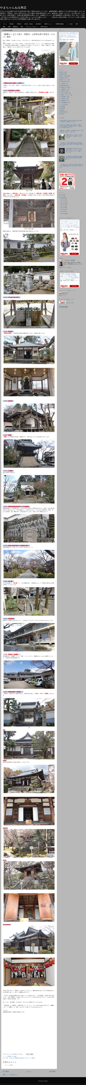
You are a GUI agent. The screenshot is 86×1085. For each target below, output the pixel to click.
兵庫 (9, 26)
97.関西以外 (62, 112)
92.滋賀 (14, 1056)
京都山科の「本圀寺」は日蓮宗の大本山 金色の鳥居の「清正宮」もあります (71, 131)
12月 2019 (63, 198)
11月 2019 (63, 201)
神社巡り (11, 24)
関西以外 (15, 26)
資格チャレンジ (48, 24)
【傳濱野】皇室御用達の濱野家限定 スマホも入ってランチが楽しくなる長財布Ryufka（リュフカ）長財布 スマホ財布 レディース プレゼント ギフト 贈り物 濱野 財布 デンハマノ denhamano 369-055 (69, 276)
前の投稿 (52, 1071)
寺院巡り (19, 24)
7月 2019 (62, 209)
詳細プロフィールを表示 (65, 267)
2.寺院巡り (9, 1056)
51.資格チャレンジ (63, 79)
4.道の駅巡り (62, 77)
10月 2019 (63, 203)
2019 (62, 197)
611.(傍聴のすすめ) (63, 87)
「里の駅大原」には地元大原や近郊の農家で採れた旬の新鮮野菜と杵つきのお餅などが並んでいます (71, 166)
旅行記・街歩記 (29, 24)
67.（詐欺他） (62, 98)
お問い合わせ (44, 26)
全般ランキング (62, 295)
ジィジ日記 (70, 24)
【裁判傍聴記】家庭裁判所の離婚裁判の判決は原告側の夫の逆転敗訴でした (73, 158)
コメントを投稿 (9, 1065)
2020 (62, 195)
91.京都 (61, 106)
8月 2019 (62, 207)
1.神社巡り (61, 72)
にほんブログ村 (66, 302)
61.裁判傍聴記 (62, 85)
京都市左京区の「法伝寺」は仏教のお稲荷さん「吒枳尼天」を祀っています (73, 136)
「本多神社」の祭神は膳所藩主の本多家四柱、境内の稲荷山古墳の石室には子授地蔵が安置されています (71, 144)
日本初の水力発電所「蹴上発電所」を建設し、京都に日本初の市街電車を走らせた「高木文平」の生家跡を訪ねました (71, 126)
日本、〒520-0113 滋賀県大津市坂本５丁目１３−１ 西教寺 (20, 1058)
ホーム (5, 24)
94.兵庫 (61, 110)
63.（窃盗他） (62, 91)
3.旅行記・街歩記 (63, 76)
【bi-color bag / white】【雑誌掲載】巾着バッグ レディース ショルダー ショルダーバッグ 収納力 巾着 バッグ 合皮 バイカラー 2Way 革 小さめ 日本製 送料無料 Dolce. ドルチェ (68, 35)
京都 (76, 24)
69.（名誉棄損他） (63, 102)
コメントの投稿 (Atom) (11, 1074)
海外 (22, 26)
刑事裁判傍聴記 (60, 24)
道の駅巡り (39, 24)
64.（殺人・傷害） (63, 93)
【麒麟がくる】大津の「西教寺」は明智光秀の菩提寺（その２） (23, 43)
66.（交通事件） (63, 96)
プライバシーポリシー (32, 26)
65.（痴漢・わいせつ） (64, 95)
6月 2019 (62, 211)
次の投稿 (6, 1071)
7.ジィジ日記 (62, 104)
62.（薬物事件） (63, 89)
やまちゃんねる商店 (13, 7)
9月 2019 (62, 205)
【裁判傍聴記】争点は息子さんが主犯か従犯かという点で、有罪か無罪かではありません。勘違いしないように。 (73, 150)
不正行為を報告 (63, 307)
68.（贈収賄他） (63, 100)
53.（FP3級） (62, 83)
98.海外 (61, 113)
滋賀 (4, 26)
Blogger (46, 1081)
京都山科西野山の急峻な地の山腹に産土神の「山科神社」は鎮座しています (71, 121)
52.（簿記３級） (63, 81)
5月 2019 (62, 213)
